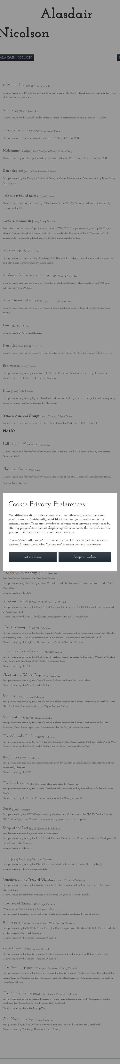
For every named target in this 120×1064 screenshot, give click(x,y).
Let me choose (33, 557)
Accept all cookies (84, 557)
